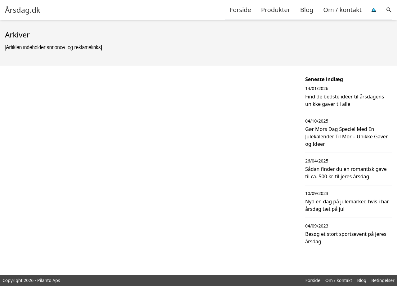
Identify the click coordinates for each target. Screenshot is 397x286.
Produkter (275, 10)
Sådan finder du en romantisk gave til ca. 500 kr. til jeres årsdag (346, 173)
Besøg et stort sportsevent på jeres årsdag (345, 238)
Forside (240, 10)
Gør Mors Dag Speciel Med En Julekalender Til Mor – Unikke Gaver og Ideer (346, 136)
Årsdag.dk (22, 10)
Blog (307, 10)
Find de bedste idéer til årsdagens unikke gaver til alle (344, 100)
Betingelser (383, 280)
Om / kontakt (342, 10)
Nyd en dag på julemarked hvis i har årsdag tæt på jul (347, 205)
